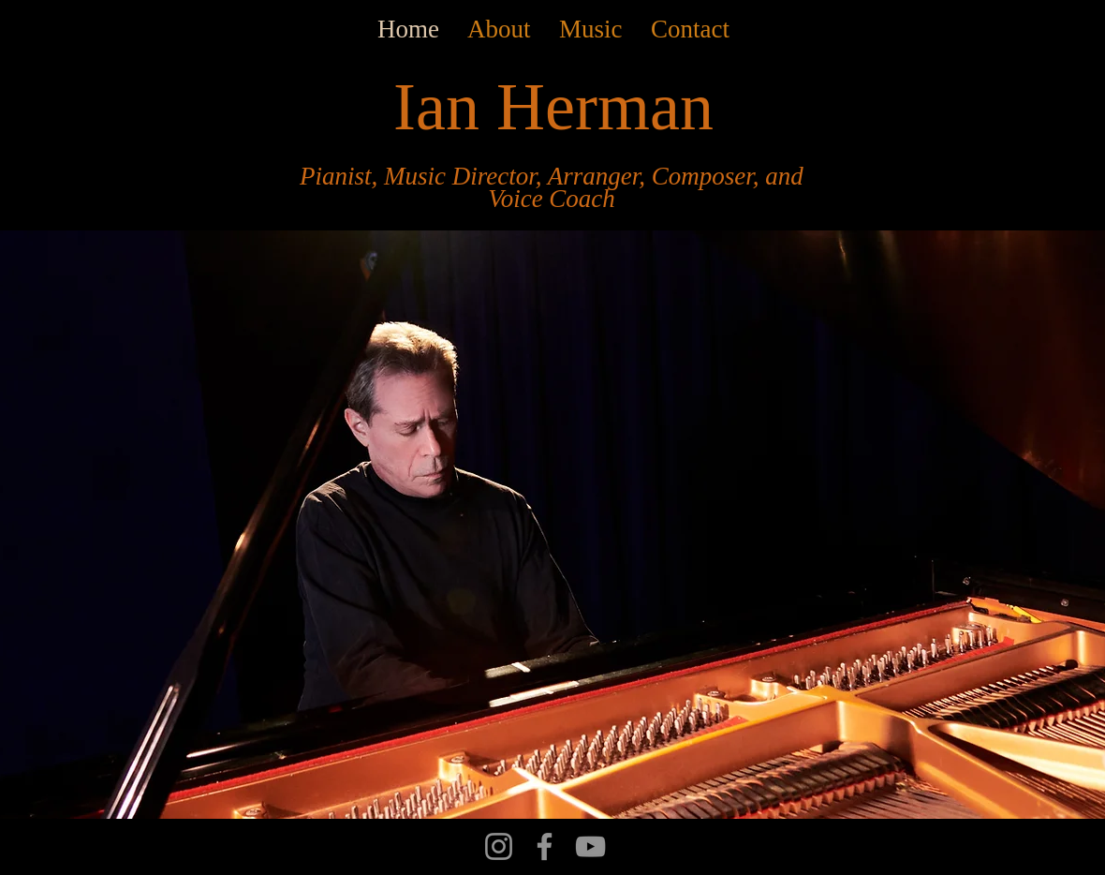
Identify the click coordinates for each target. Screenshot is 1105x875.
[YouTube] (590, 846)
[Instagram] (498, 846)
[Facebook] (544, 846)
